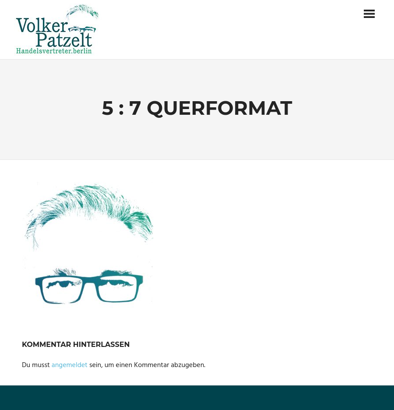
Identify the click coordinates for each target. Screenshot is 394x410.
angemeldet (70, 365)
